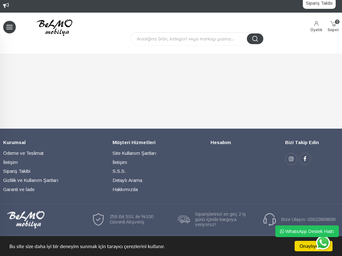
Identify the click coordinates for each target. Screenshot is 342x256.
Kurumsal (14, 142)
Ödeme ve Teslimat (23, 153)
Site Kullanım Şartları (134, 153)
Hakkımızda (125, 189)
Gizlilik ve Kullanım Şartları (30, 180)
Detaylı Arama (127, 180)
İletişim (10, 162)
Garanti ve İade (18, 189)
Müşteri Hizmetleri (134, 142)
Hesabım (221, 142)
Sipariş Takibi (16, 171)
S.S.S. (119, 171)
